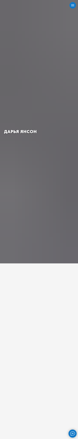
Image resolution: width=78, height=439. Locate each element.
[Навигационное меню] (72, 5)
